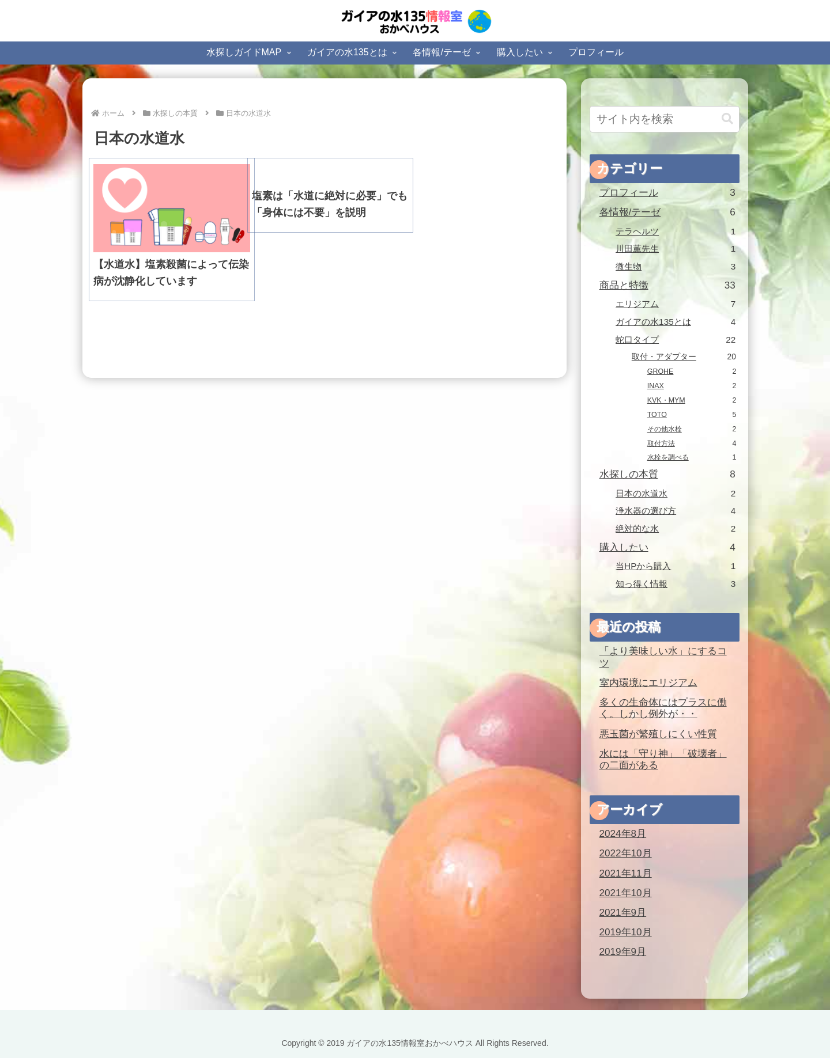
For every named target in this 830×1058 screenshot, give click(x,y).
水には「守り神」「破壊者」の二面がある (663, 759)
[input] (665, 119)
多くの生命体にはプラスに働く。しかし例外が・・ (663, 708)
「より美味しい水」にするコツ (663, 657)
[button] (727, 119)
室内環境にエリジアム (648, 682)
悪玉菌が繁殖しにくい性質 (658, 734)
